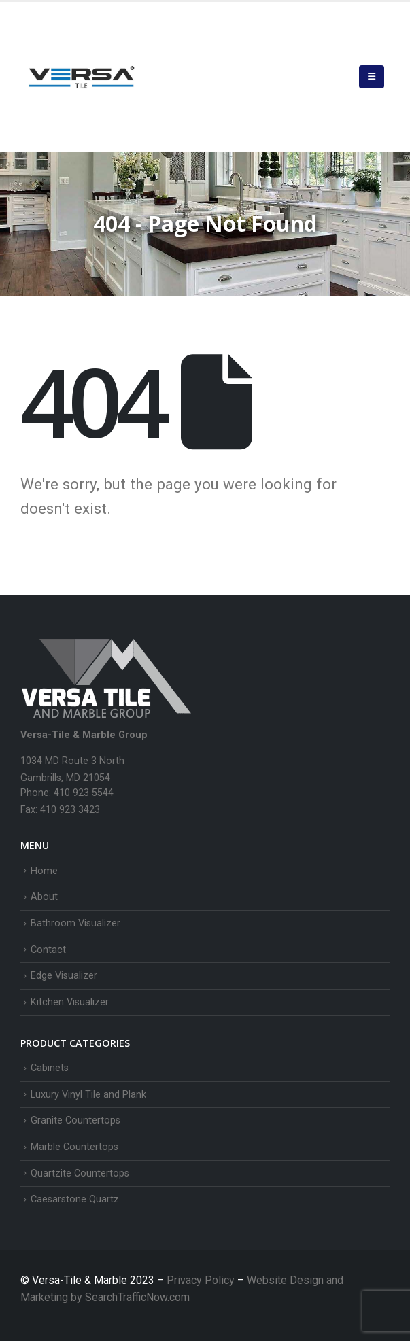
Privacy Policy (202, 1280)
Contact (48, 950)
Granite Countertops (75, 1120)
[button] (371, 76)
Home (44, 871)
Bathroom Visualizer (75, 923)
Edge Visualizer (64, 975)
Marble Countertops (74, 1147)
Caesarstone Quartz (75, 1199)
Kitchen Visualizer (70, 1002)
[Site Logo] (81, 77)
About (44, 897)
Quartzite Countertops (80, 1173)
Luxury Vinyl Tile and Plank (88, 1094)
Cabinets (50, 1068)
